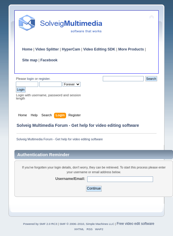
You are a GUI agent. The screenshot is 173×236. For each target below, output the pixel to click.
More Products (131, 49)
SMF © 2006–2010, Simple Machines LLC (87, 223)
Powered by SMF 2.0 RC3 (40, 223)
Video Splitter (47, 49)
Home (27, 49)
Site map (29, 60)
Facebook (49, 60)
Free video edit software (135, 224)
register (44, 78)
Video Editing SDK (99, 49)
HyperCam (71, 49)
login (30, 78)
